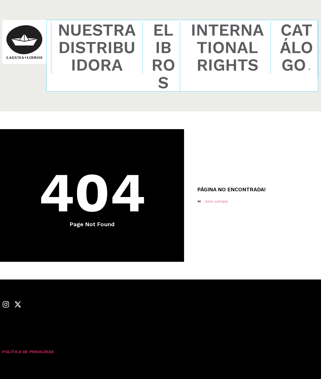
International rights (227, 47)
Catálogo (296, 48)
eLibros (163, 56)
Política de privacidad (28, 351)
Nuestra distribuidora (97, 47)
